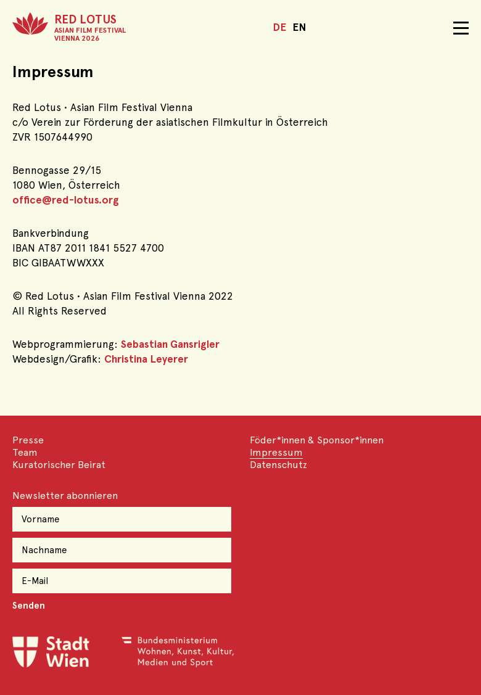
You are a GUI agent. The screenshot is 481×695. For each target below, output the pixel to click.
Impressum (276, 452)
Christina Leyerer (146, 359)
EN (299, 27)
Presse (28, 440)
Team (25, 452)
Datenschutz (278, 465)
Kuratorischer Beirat (58, 465)
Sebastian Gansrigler (170, 344)
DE (279, 27)
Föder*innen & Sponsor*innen (317, 440)
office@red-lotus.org (65, 200)
